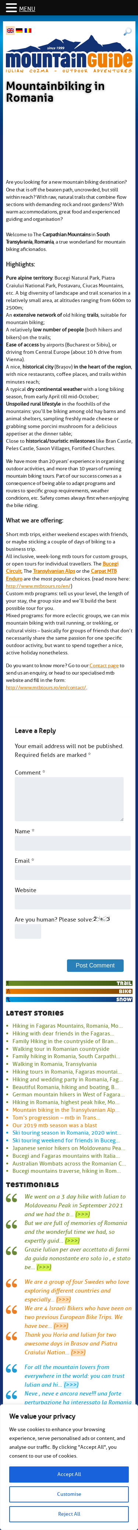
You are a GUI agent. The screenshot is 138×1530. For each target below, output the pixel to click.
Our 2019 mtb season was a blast (55, 1125)
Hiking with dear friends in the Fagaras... (63, 1033)
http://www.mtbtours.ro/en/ (38, 586)
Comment (30, 772)
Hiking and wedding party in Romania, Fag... (68, 1079)
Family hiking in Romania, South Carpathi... (66, 1056)
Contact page (104, 665)
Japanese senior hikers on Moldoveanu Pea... (69, 1148)
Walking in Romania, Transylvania (55, 1064)
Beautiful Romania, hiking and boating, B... (66, 1087)
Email (24, 861)
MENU (27, 9)
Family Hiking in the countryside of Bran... (65, 1041)
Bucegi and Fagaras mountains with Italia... (66, 1156)
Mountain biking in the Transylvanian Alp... (66, 1110)
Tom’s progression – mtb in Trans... (56, 1117)
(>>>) (82, 1214)
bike (125, 991)
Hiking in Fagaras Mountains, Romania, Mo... (68, 1026)
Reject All (69, 1514)
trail (124, 983)
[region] (69, 1467)
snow (124, 999)
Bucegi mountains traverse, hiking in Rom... (67, 1171)
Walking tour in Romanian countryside (61, 1049)
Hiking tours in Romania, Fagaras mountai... (67, 1071)
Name (25, 831)
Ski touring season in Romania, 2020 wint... (67, 1132)
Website (25, 890)
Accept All (69, 1474)
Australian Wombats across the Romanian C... (69, 1163)
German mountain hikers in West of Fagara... (69, 1094)
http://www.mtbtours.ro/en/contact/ (46, 687)
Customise (69, 1494)
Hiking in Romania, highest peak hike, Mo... (66, 1102)
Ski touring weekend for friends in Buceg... (66, 1140)
